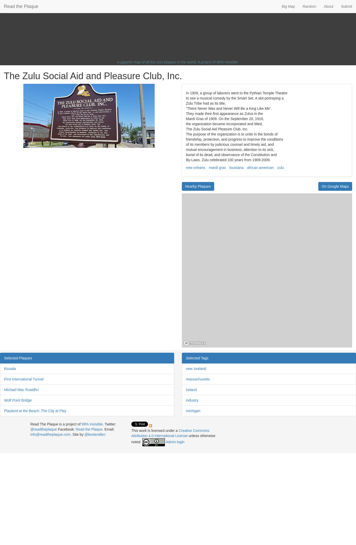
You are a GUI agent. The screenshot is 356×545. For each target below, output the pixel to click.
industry (192, 400)
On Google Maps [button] (335, 186)
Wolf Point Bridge (18, 400)
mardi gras (217, 168)
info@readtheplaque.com (50, 434)
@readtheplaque (43, 429)
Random (309, 6)
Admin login (175, 442)
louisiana (236, 168)
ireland (191, 390)
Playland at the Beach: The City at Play (35, 411)
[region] (267, 270)
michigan (193, 411)
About (328, 6)
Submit (346, 6)
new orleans (195, 168)
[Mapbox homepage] (194, 343)
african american (260, 168)
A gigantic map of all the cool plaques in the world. (157, 62)
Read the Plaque (21, 6)
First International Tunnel (24, 379)
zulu (280, 168)
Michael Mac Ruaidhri (21, 390)
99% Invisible (227, 62)
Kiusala (10, 369)
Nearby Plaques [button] (198, 186)
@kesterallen (94, 434)
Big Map (288, 6)
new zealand (196, 369)
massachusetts (198, 379)
